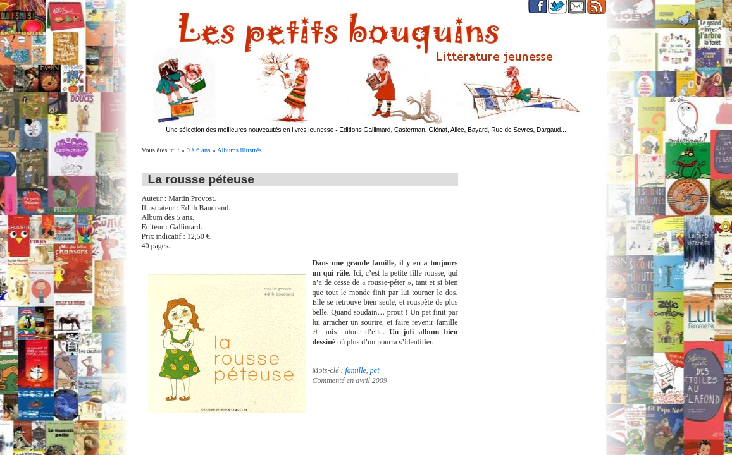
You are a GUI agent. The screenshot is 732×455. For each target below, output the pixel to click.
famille (355, 370)
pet (375, 370)
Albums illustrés (239, 150)
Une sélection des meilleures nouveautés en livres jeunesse (249, 129)
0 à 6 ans (198, 150)
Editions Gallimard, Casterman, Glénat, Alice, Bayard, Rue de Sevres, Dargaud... (452, 129)
